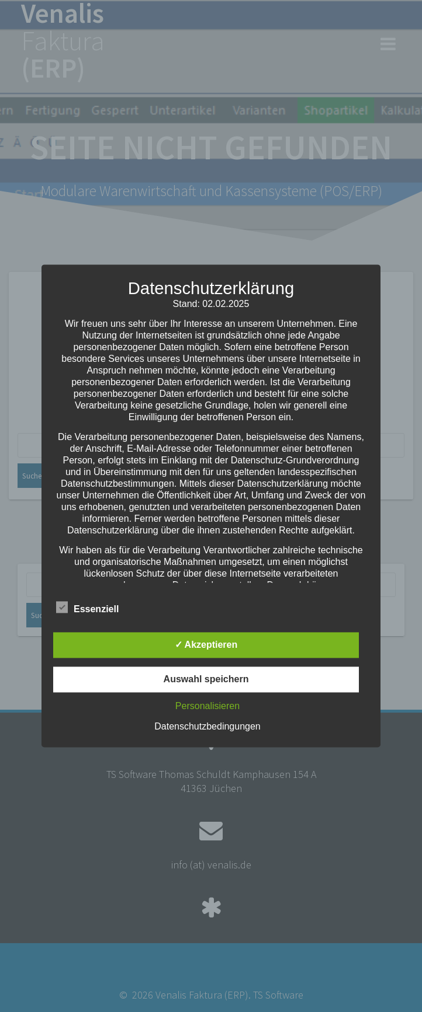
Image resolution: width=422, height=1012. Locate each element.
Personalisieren (207, 706)
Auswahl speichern (206, 680)
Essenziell (87, 608)
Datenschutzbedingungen (207, 727)
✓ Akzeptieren (206, 645)
